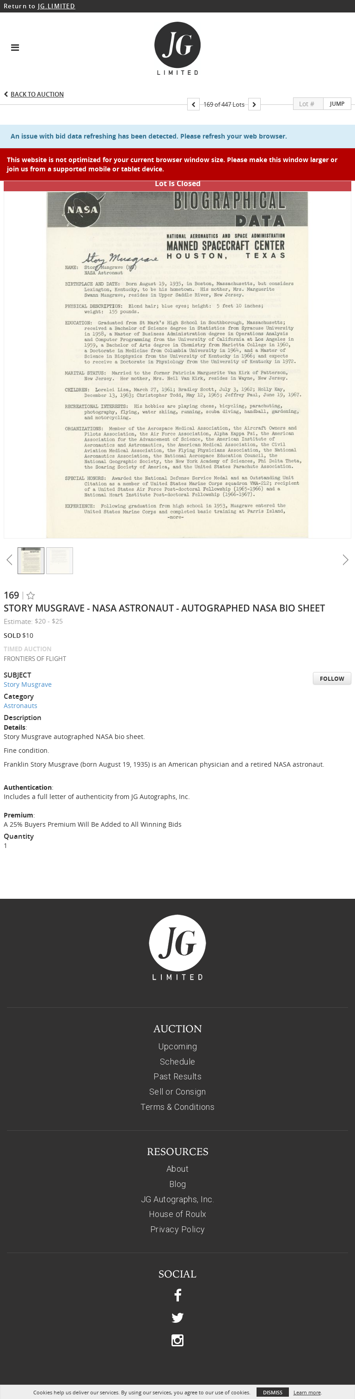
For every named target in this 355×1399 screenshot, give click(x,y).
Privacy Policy (177, 1196)
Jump (337, 104)
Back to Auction (37, 94)
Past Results (177, 1043)
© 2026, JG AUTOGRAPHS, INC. (177, 1371)
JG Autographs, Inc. (177, 1166)
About (177, 1136)
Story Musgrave (28, 651)
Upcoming (177, 1013)
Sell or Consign (177, 1059)
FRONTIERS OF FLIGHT (35, 626)
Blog (177, 1151)
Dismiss (272, 1392)
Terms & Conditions (177, 1074)
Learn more (307, 1392)
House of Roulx (178, 1181)
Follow (332, 646)
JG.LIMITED (56, 6)
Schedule (178, 1029)
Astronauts (20, 672)
